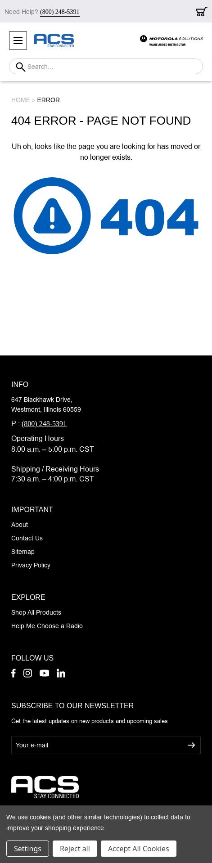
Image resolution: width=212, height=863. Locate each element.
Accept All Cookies (138, 849)
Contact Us (27, 538)
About (19, 524)
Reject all (75, 849)
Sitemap (23, 551)
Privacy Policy (30, 565)
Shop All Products (36, 612)
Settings (27, 849)
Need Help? (42, 11)
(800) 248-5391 (44, 423)
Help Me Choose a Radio (47, 625)
